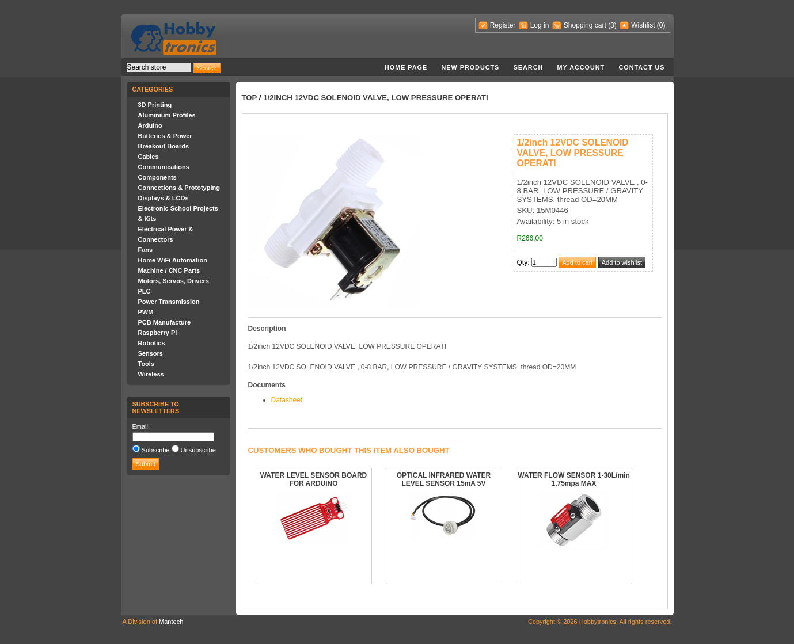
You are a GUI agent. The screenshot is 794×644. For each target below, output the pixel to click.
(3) (612, 25)
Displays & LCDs (163, 198)
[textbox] (159, 67)
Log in (539, 25)
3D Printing (155, 104)
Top (249, 97)
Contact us (642, 67)
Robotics (151, 343)
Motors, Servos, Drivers (174, 280)
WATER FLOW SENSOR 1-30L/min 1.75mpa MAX (573, 479)
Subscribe (156, 450)
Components (157, 177)
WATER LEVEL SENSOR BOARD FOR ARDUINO (313, 479)
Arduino (150, 125)
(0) (661, 25)
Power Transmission (169, 301)
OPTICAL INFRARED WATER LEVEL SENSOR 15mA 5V (444, 479)
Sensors (150, 353)
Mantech (171, 621)
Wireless (151, 374)
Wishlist (643, 25)
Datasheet (287, 400)
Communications (163, 166)
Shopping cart (585, 25)
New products (471, 67)
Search (529, 67)
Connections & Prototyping (179, 187)
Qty (522, 262)
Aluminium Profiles (167, 115)
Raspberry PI (157, 332)
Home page (406, 67)
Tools (146, 363)
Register (503, 25)
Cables (148, 156)
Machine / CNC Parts (169, 270)
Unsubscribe (198, 450)
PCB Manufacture (164, 322)
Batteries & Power (165, 135)
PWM (146, 311)
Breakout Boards (163, 146)
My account (581, 67)
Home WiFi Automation (172, 260)
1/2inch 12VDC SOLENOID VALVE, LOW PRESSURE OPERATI (375, 97)
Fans (145, 249)
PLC (144, 291)
